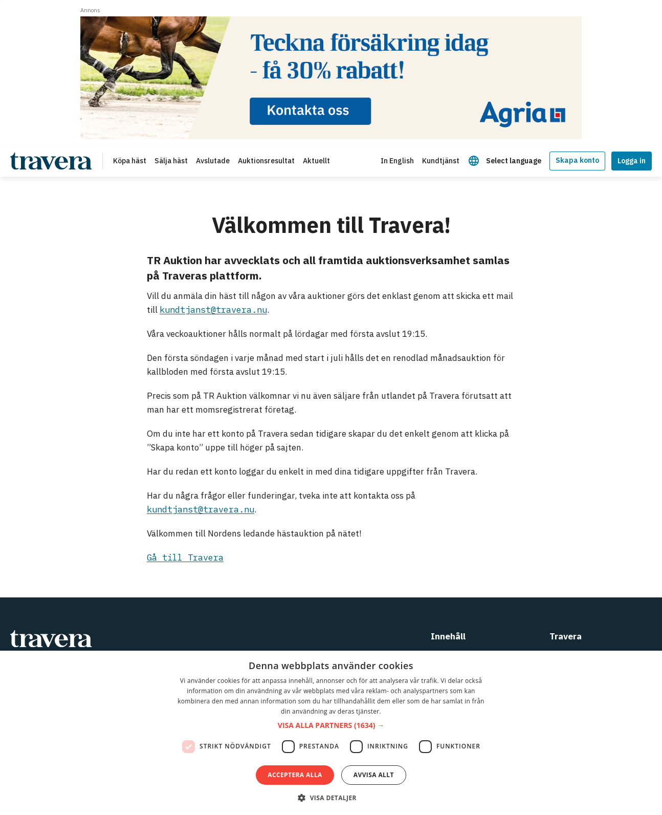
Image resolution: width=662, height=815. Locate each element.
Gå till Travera (185, 557)
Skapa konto (577, 160)
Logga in (631, 160)
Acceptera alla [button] (295, 774)
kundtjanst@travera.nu (213, 309)
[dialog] (331, 733)
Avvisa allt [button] (374, 774)
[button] (331, 725)
